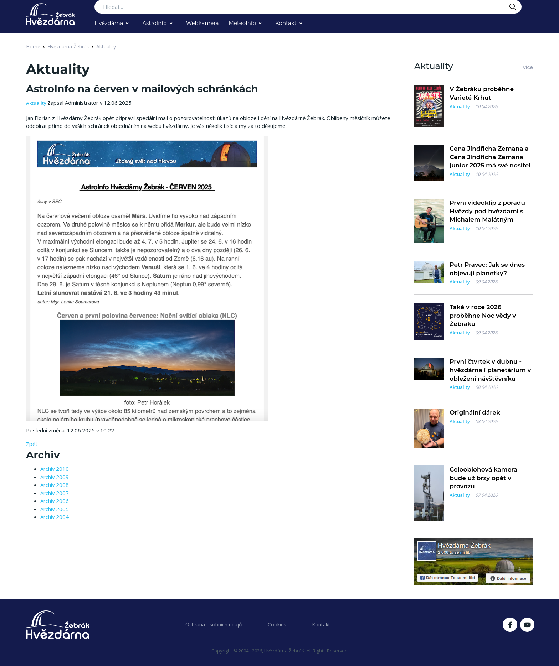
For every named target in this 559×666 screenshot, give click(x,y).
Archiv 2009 (54, 476)
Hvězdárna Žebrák (68, 46)
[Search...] (308, 7)
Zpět (31, 443)
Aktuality (106, 46)
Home (33, 46)
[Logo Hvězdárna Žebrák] (50, 14)
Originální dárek (475, 412)
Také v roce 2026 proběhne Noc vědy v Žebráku (483, 315)
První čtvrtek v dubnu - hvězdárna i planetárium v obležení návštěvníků (490, 370)
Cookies (277, 624)
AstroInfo (154, 23)
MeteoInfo (242, 23)
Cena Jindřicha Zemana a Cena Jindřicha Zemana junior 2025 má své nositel (490, 157)
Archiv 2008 (54, 484)
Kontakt (286, 23)
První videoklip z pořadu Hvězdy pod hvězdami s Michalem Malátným (487, 211)
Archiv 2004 (54, 516)
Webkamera (202, 23)
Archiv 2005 (54, 508)
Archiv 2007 (54, 492)
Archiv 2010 (54, 468)
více (528, 67)
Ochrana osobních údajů (213, 624)
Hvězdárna (108, 23)
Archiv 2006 (54, 500)
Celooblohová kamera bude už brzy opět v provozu (483, 478)
